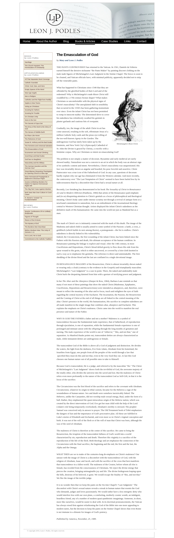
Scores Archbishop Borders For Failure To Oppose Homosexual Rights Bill (36, 184)
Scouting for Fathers (32, 110)
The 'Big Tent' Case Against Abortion (38, 189)
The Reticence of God (33, 139)
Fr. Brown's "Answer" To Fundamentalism (33, 199)
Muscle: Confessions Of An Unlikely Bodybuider (37, 212)
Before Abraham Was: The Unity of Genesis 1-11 (37, 231)
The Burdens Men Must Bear (35, 227)
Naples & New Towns (32, 103)
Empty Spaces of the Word (34, 89)
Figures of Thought (31, 217)
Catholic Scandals (31, 83)
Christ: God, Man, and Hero (35, 86)
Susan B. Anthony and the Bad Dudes (38, 142)
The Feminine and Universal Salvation (38, 146)
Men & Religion (30, 96)
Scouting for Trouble (32, 113)
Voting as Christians (32, 106)
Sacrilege (28, 62)
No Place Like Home (32, 135)
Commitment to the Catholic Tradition (38, 239)
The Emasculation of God (34, 149)
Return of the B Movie (32, 220)
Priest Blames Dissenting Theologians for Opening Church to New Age (38, 172)
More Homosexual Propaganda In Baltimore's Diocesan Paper (37, 177)
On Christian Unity (31, 117)
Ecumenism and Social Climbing (36, 152)
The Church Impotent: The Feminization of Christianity (34, 66)
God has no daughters (33, 159)
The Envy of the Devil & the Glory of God (38, 128)
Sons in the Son (30, 120)
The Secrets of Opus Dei (34, 123)
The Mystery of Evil (32, 223)
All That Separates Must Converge (37, 79)
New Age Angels (31, 93)
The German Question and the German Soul (36, 167)
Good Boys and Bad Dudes (35, 156)
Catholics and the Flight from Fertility (38, 100)
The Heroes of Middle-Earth (35, 132)
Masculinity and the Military (34, 163)
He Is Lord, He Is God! (33, 235)
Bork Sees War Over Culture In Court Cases (38, 193)
